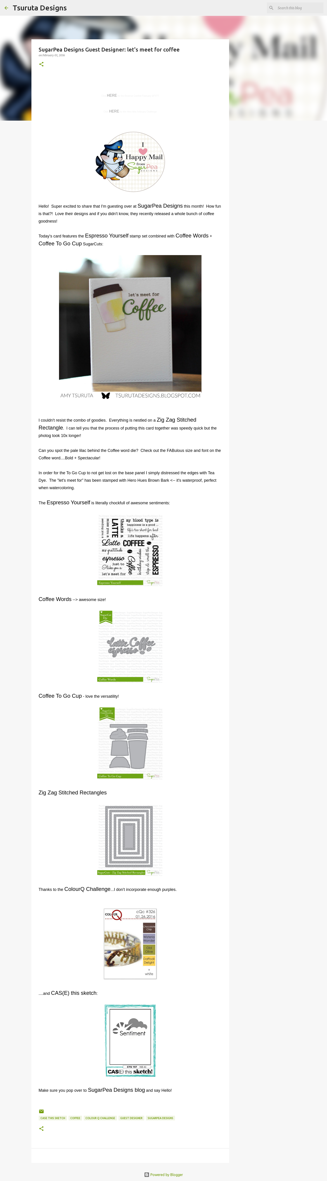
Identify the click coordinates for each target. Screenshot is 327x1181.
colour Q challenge (100, 1118)
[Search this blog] (299, 7)
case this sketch (52, 1118)
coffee (75, 1118)
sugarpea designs (160, 1118)
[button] (41, 64)
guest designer (131, 1118)
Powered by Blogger (163, 1175)
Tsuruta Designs (40, 8)
